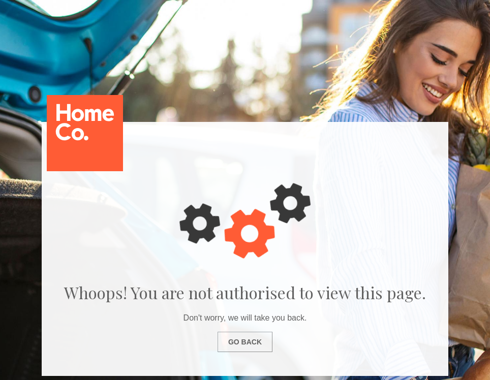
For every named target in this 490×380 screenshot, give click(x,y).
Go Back (245, 342)
